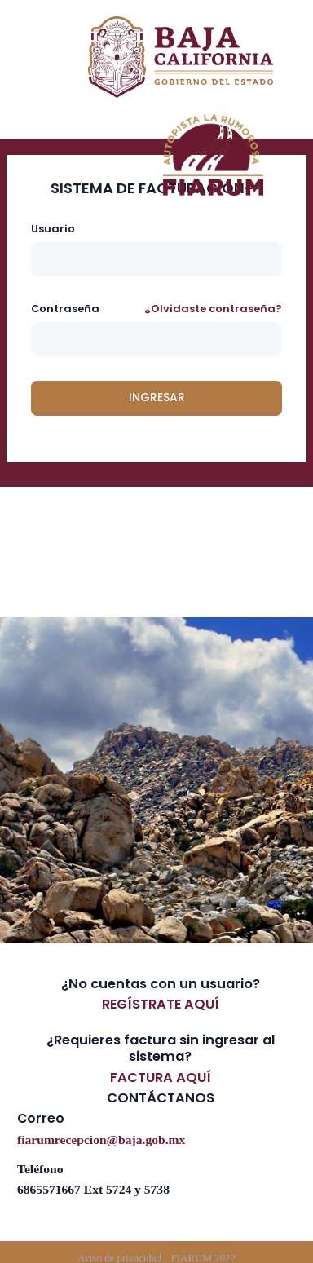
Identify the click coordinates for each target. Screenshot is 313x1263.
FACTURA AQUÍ (160, 1077)
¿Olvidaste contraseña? (213, 308)
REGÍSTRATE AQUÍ (160, 1004)
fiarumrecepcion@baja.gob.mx (101, 1139)
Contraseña (65, 308)
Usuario (53, 228)
